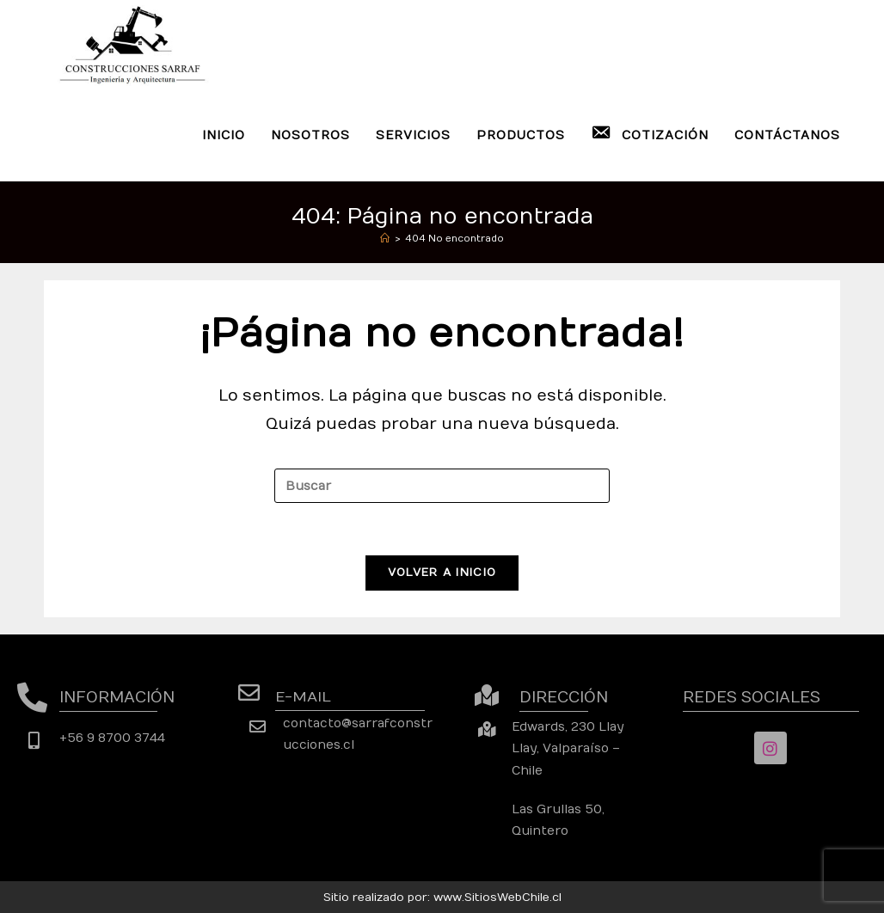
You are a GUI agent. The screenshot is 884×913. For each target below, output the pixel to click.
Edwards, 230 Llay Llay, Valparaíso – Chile (567, 748)
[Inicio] (385, 238)
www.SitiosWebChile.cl (497, 897)
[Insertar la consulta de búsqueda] (442, 486)
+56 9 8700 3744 (112, 738)
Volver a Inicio (442, 572)
